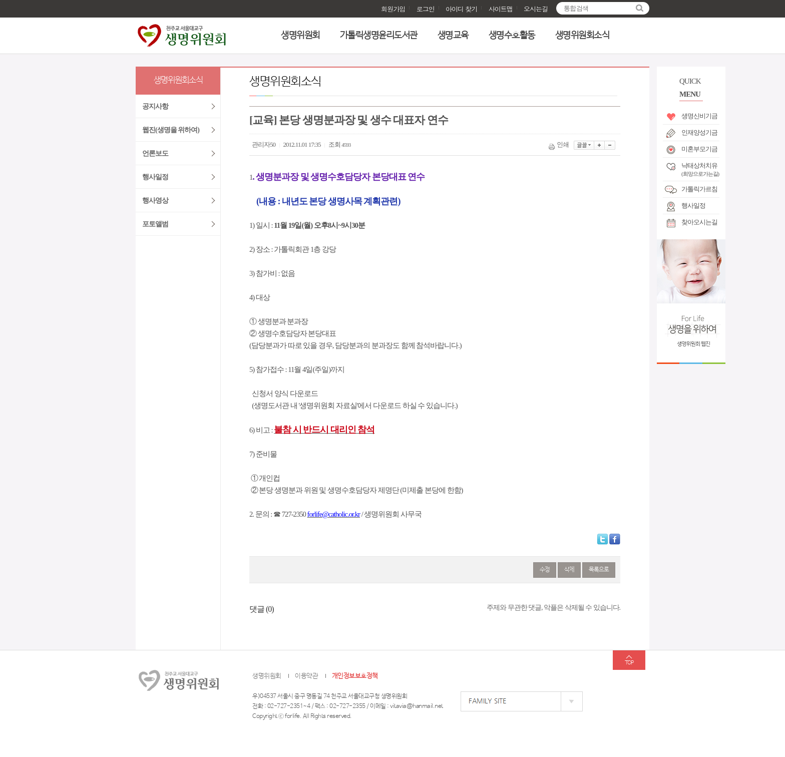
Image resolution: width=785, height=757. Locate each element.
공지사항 (155, 106)
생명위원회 (300, 36)
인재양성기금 (699, 132)
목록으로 (599, 569)
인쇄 (559, 144)
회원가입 (393, 9)
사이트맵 (501, 9)
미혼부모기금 (699, 149)
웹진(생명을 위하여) (170, 130)
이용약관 (306, 676)
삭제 (569, 569)
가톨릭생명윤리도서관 (379, 36)
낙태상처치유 (700, 168)
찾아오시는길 (699, 222)
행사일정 (693, 205)
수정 (545, 569)
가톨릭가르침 (699, 189)
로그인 (426, 9)
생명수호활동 (512, 36)
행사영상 (155, 200)
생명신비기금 (699, 116)
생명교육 (453, 36)
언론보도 (155, 153)
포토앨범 (155, 224)
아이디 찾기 (461, 9)
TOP (629, 663)
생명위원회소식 (582, 36)
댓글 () (261, 609)
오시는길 (536, 9)
